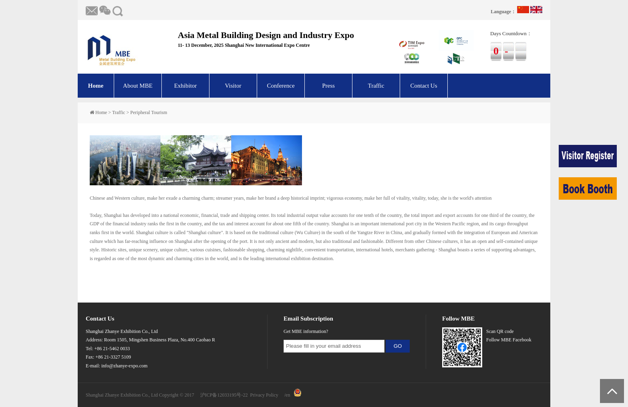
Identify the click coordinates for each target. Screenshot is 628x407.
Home (95, 85)
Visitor (233, 85)
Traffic (376, 85)
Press (328, 85)
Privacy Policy (264, 395)
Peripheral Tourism (148, 112)
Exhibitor (185, 85)
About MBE (138, 85)
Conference (280, 85)
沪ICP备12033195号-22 (224, 395)
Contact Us (423, 85)
